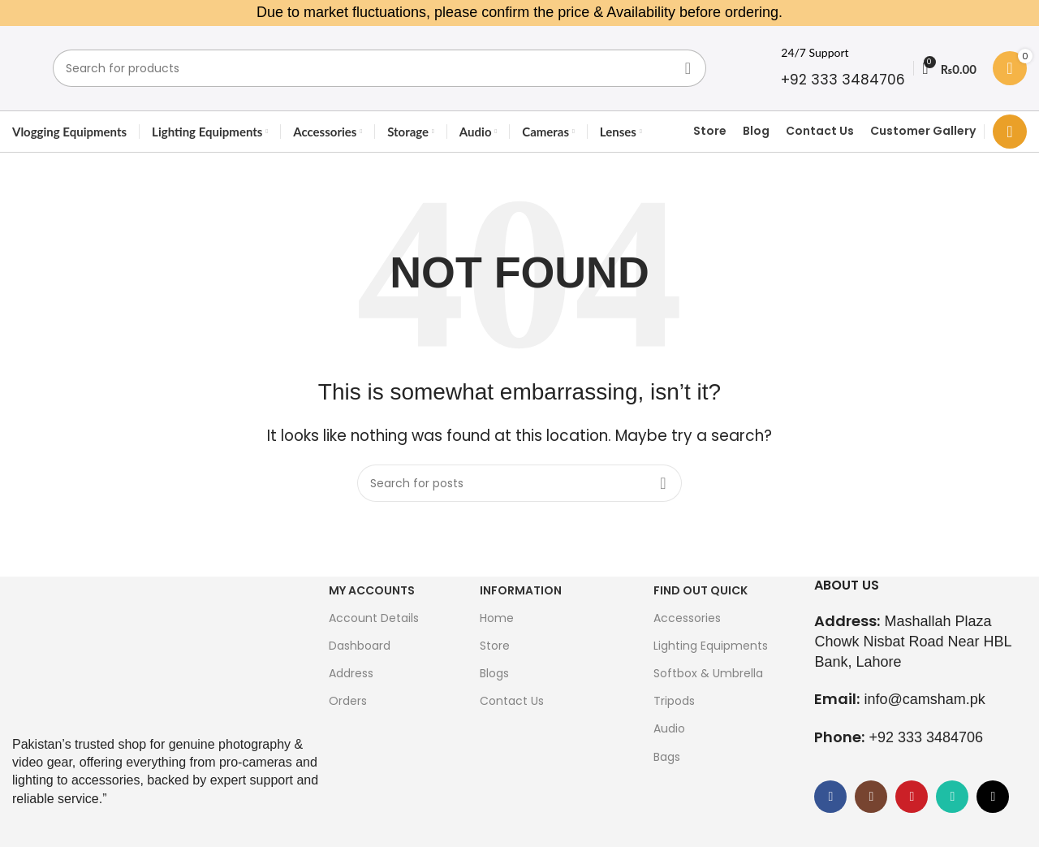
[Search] (379, 68)
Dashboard (359, 645)
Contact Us (820, 131)
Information (521, 590)
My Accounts (372, 590)
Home (497, 618)
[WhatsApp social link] (952, 796)
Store (709, 131)
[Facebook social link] (830, 796)
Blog (756, 131)
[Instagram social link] (871, 796)
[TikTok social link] (992, 796)
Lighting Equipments (710, 645)
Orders (348, 701)
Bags (666, 757)
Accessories (687, 618)
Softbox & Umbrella (708, 673)
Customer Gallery (923, 131)
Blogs (494, 673)
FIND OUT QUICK (700, 590)
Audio (669, 728)
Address (351, 673)
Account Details (374, 618)
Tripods (674, 701)
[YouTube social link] (911, 796)
